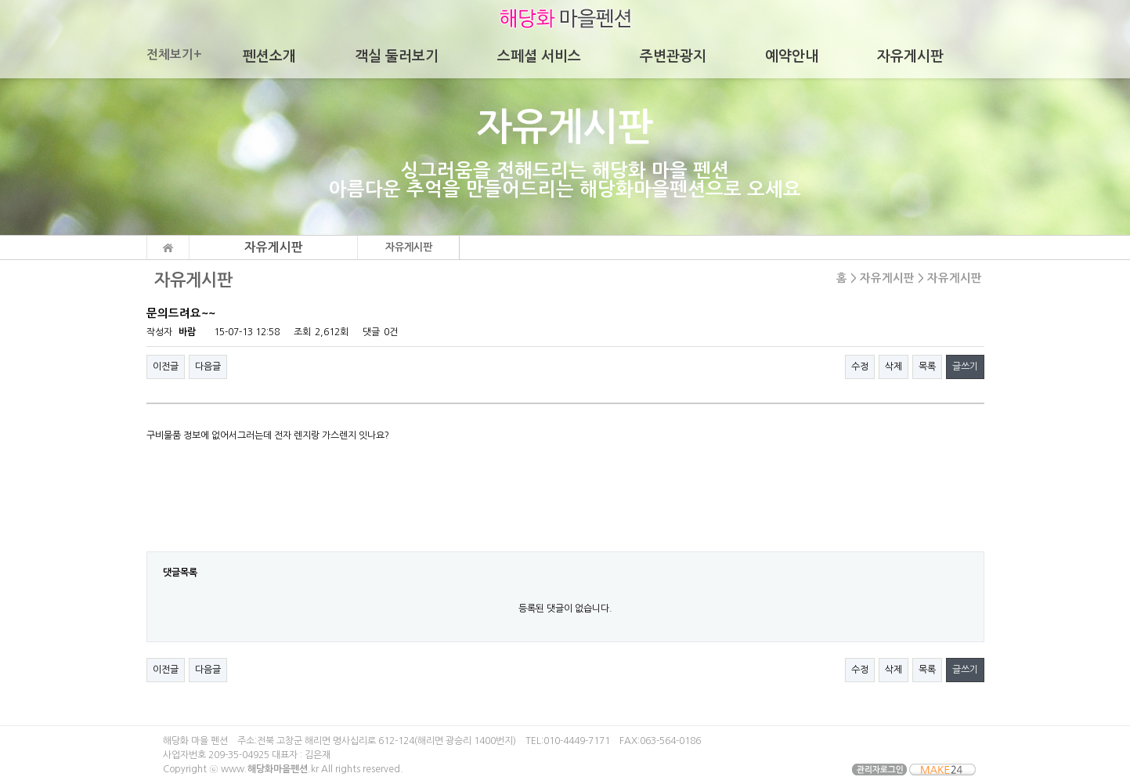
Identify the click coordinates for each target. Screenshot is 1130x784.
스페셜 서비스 (539, 56)
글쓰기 (965, 366)
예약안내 (791, 56)
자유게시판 (910, 56)
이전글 (166, 366)
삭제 (893, 366)
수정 (859, 366)
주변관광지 (673, 56)
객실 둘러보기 (397, 56)
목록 (927, 366)
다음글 (208, 366)
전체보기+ (174, 54)
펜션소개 (269, 56)
